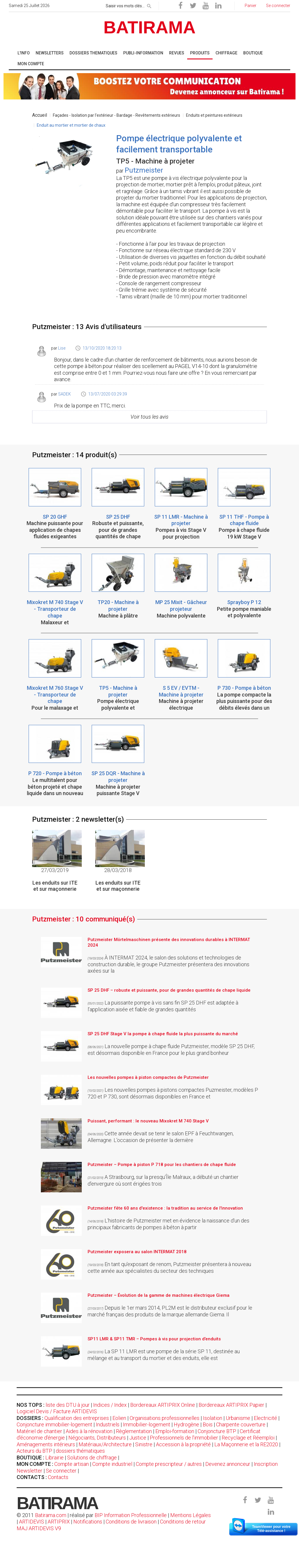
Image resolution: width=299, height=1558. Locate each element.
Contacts (58, 1477)
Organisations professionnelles (164, 1418)
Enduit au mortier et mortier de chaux (71, 125)
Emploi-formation (174, 1431)
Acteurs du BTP (34, 1451)
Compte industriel (112, 1464)
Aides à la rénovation (89, 1431)
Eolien (119, 1418)
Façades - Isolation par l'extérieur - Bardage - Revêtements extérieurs (116, 115)
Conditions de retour (183, 1522)
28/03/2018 (118, 870)
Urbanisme (238, 1418)
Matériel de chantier (39, 1431)
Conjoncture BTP (217, 1431)
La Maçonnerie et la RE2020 (246, 1444)
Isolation (212, 1418)
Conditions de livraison (131, 1522)
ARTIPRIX (59, 1522)
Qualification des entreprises (76, 1418)
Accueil (39, 115)
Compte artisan (71, 1464)
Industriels (107, 1424)
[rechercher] (149, 5)
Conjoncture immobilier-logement (54, 1424)
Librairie (54, 1457)
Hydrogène (186, 1424)
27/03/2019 (55, 870)
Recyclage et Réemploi (248, 1438)
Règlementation (134, 1431)
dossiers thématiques (80, 1451)
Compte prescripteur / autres (169, 1464)
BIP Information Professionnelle (131, 1515)
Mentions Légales (190, 1515)
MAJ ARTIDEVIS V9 (39, 1528)
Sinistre (143, 1444)
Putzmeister (144, 170)
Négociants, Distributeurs (97, 1438)
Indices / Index (110, 1405)
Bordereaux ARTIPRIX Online (162, 1405)
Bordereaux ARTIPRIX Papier (231, 1405)
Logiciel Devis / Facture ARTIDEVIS (57, 1411)
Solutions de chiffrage (92, 1457)
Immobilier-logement (146, 1424)
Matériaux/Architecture (105, 1444)
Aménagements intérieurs (46, 1444)
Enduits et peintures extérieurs (214, 115)
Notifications (88, 1522)
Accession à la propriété (183, 1444)
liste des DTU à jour (68, 1405)
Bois (208, 1424)
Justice (137, 1438)
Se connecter (61, 1471)
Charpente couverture (240, 1424)
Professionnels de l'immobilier (184, 1438)
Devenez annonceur (227, 1464)
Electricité (265, 1418)
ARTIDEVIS (31, 1522)
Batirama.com (50, 1515)
